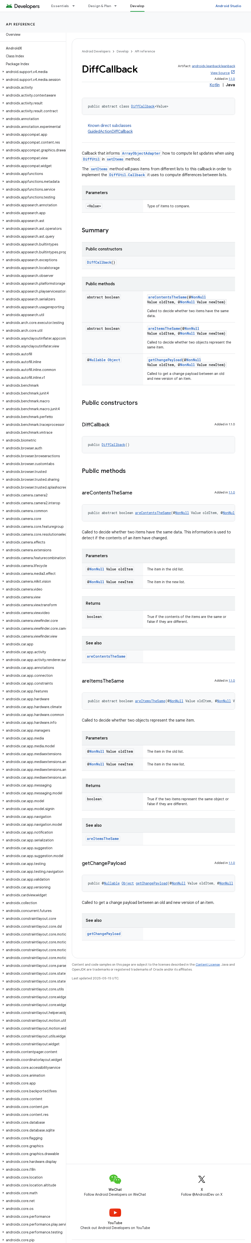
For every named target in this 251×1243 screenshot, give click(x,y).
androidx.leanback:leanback (213, 66)
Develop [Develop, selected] (137, 6)
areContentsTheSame (167, 297)
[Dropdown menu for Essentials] (75, 6)
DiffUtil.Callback (127, 174)
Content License (208, 964)
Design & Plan (99, 6)
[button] (32, 72)
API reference (21, 24)
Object (114, 359)
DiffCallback (143, 106)
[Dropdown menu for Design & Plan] (117, 6)
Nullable (97, 359)
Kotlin (215, 85)
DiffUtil (91, 159)
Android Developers (96, 51)
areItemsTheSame (164, 328)
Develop (122, 51)
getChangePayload (165, 359)
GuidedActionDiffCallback (110, 131)
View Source (220, 73)
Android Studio (228, 6)
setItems (115, 159)
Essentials (60, 6)
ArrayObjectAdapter (141, 153)
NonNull (198, 297)
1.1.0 (232, 79)
